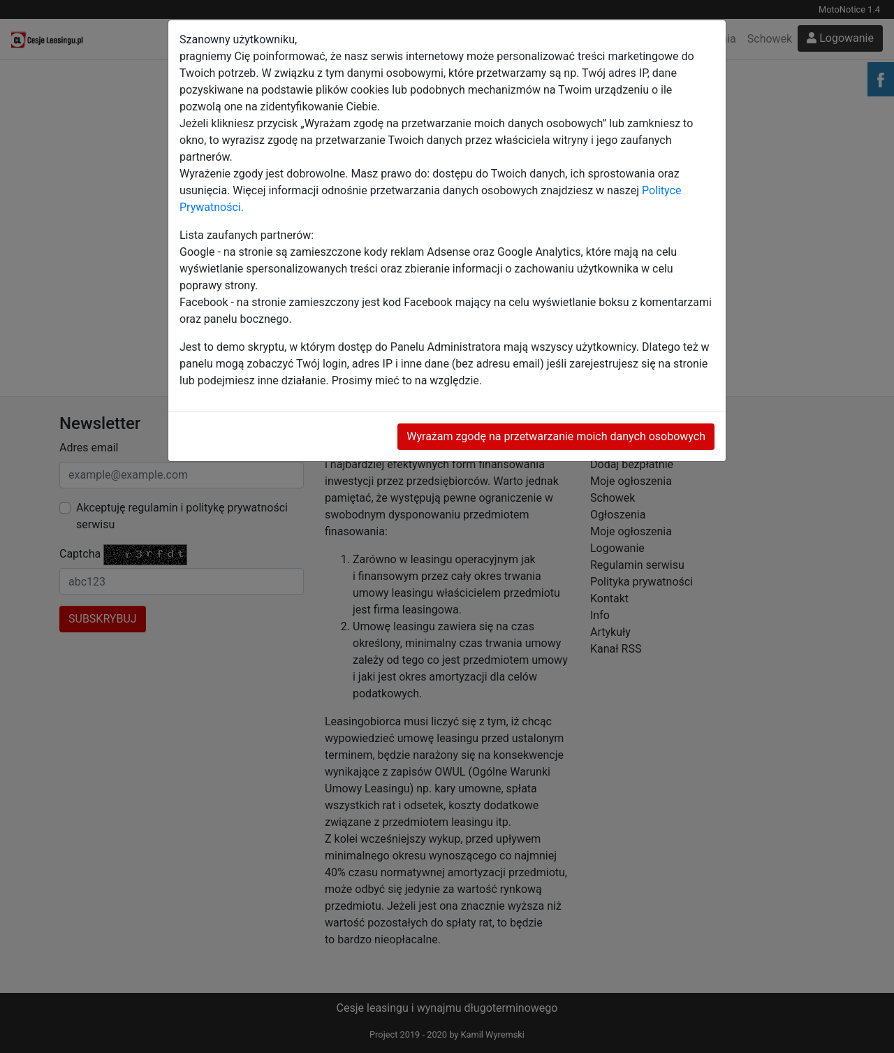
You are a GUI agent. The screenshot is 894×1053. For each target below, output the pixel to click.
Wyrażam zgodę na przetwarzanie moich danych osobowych (555, 436)
